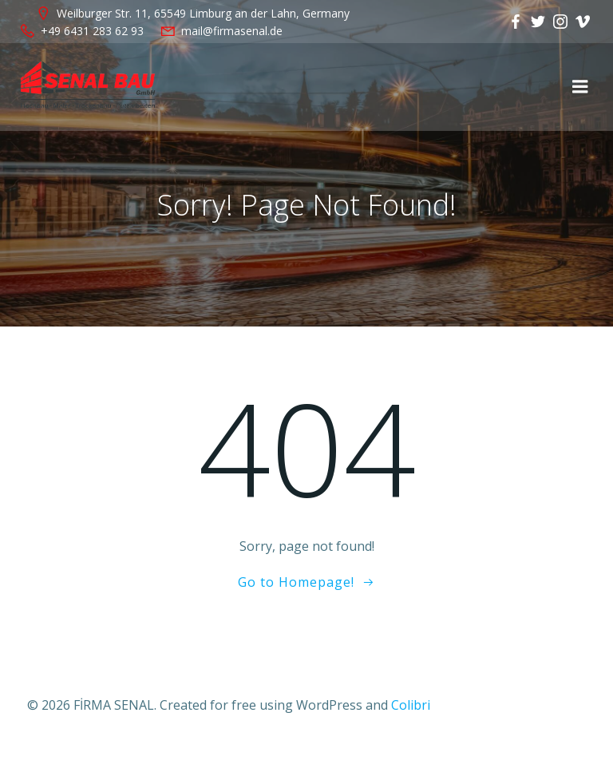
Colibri (410, 705)
